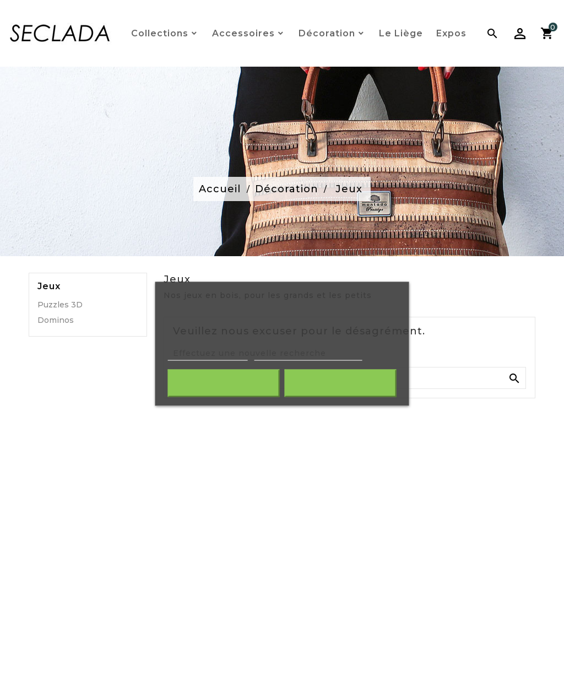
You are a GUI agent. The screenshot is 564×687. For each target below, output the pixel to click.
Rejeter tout (224, 382)
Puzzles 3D (60, 305)
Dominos (55, 320)
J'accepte (340, 382)
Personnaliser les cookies (308, 355)
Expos (451, 33)
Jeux (49, 286)
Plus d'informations (208, 355)
